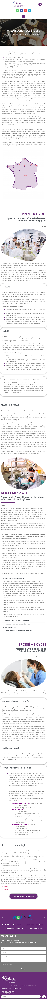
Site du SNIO (4, 890)
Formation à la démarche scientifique (16, 621)
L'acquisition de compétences (14, 578)
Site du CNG (4, 887)
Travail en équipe (10, 627)
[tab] (23, 578)
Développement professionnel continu (17, 624)
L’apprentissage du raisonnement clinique (18, 631)
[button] (23, 16)
